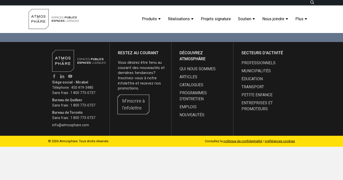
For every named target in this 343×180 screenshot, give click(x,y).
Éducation (252, 78)
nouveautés (192, 114)
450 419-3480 (82, 88)
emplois (188, 106)
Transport (252, 86)
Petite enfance (257, 94)
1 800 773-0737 (82, 93)
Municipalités (256, 70)
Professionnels (258, 62)
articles (188, 76)
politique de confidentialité (242, 141)
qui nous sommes (198, 68)
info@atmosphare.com (70, 125)
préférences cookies (280, 141)
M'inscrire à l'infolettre (133, 104)
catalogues (191, 84)
